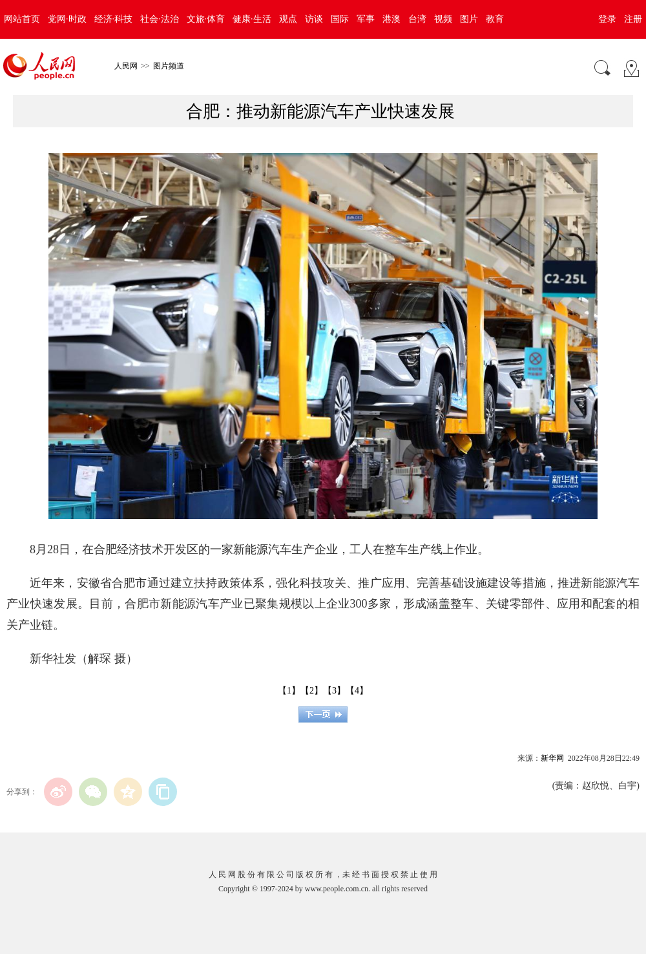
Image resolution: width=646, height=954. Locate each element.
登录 (607, 19)
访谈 (314, 19)
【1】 (289, 690)
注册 (633, 19)
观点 (288, 19)
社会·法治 (159, 19)
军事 (366, 19)
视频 (443, 19)
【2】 (311, 690)
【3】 (334, 690)
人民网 (126, 65)
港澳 (391, 19)
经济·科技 (113, 19)
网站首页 (22, 19)
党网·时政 (67, 19)
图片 (469, 19)
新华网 (552, 758)
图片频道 (168, 65)
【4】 (357, 690)
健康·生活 (252, 19)
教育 (495, 19)
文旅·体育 (206, 19)
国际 (340, 19)
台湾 (417, 19)
